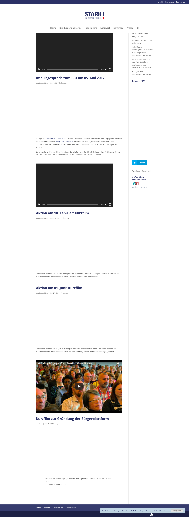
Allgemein (64, 83)
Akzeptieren (177, 511)
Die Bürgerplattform (70, 28)
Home (53, 28)
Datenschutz (180, 2)
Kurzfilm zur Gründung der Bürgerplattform (72, 418)
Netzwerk (105, 28)
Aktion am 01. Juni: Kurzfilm (59, 288)
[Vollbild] (110, 69)
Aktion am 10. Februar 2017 (56, 139)
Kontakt (160, 2)
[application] (74, 50)
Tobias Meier (43, 83)
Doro (41, 424)
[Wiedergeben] (39, 69)
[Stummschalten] (106, 69)
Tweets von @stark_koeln (142, 171)
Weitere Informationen (161, 511)
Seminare (118, 28)
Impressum (169, 2)
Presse (130, 28)
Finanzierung (90, 28)
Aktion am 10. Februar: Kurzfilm (62, 213)
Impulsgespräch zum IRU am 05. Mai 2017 (70, 78)
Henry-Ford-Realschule (64, 141)
